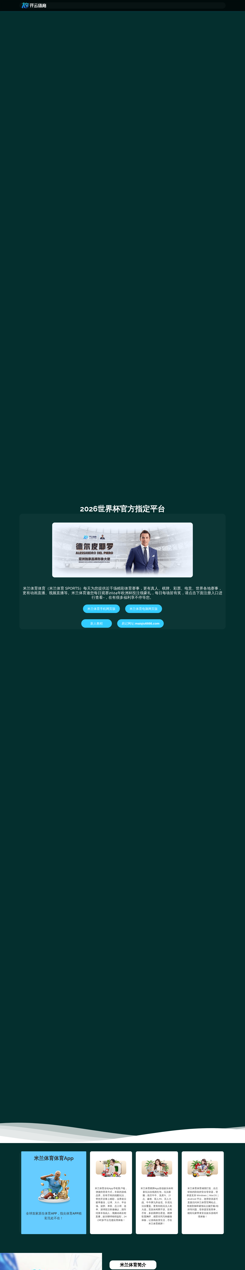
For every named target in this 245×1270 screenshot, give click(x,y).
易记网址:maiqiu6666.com (140, 623)
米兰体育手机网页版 (101, 608)
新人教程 (96, 623)
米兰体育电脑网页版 (144, 608)
